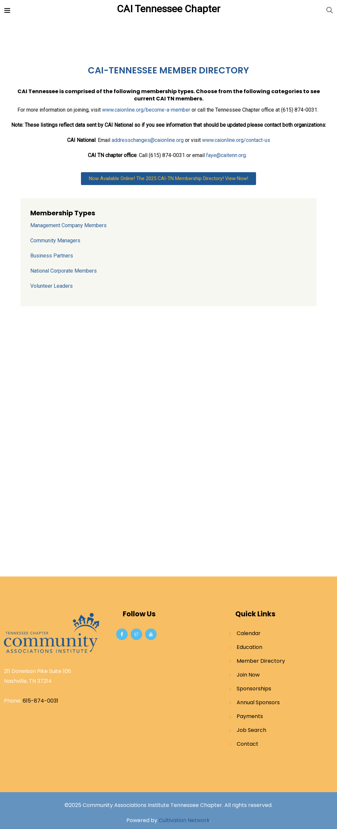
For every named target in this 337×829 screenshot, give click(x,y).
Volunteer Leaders (51, 286)
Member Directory (261, 661)
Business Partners (51, 256)
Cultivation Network (184, 820)
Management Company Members (68, 225)
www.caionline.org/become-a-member (146, 110)
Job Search (251, 730)
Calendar (249, 633)
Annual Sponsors (258, 702)
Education (249, 647)
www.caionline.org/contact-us (236, 140)
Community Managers (55, 240)
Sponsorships (254, 688)
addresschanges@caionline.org (148, 140)
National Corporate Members (63, 271)
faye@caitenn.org (226, 155)
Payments (250, 716)
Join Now (248, 675)
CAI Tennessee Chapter (168, 9)
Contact (247, 744)
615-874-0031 (40, 701)
